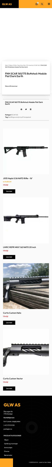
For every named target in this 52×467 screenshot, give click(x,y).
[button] (42, 4)
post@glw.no (8, 429)
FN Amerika (30, 65)
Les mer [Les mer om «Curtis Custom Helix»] (9, 323)
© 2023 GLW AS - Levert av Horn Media (40, 462)
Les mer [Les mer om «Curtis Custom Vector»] (9, 388)
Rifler (15, 65)
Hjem (6, 65)
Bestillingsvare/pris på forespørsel (19, 117)
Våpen (10, 65)
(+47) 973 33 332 (9, 425)
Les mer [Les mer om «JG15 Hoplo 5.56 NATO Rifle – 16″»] (9, 191)
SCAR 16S (37, 65)
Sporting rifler (21, 65)
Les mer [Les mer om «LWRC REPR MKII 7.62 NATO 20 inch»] (9, 257)
